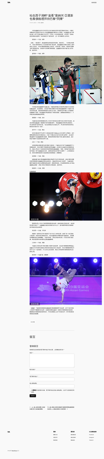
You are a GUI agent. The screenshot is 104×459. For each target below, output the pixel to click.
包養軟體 (48, 308)
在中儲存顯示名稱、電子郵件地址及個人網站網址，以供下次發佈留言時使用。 (52, 391)
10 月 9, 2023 (33, 22)
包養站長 (32, 108)
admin (42, 22)
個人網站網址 (33, 383)
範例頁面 (94, 2)
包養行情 (46, 107)
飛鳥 (9, 2)
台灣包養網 (47, 239)
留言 (31, 353)
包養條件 (40, 151)
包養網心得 (68, 32)
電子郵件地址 (34, 376)
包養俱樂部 (56, 149)
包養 (44, 42)
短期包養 (34, 159)
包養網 (36, 30)
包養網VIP (41, 161)
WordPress (14, 450)
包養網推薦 (50, 32)
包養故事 (37, 123)
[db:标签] (33, 322)
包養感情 (67, 145)
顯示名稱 (33, 369)
